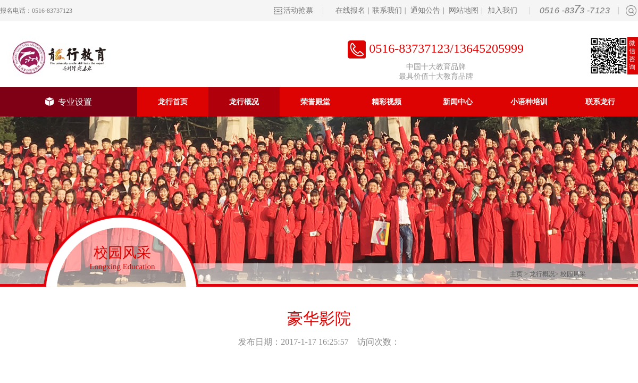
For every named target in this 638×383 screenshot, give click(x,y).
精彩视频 (386, 102)
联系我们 (387, 10)
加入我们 (502, 10)
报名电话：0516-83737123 (36, 10)
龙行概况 (244, 102)
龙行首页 (173, 102)
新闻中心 (458, 102)
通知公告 (425, 10)
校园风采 (573, 274)
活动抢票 (298, 10)
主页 (516, 274)
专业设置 (68, 101)
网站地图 (463, 10)
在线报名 (350, 10)
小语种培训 (529, 102)
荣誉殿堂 (315, 102)
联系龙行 (600, 102)
